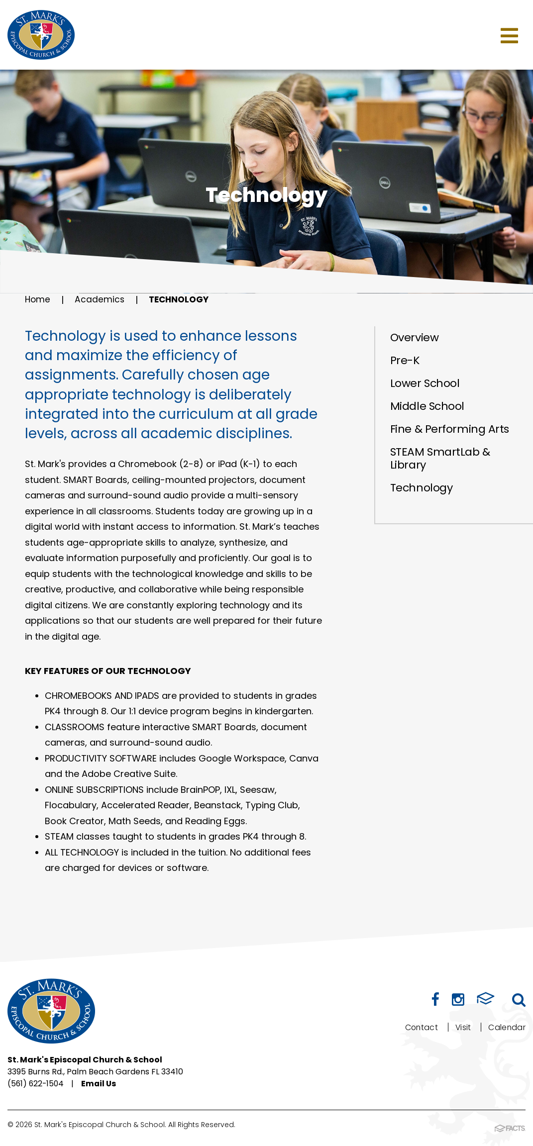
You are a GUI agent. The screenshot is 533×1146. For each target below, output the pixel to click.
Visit (462, 1027)
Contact (420, 1027)
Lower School (425, 383)
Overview (414, 337)
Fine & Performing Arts (449, 429)
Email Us (101, 1083)
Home (38, 299)
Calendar (507, 1027)
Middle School (427, 406)
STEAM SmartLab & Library (440, 458)
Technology (182, 299)
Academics (101, 299)
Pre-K (405, 360)
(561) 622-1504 (36, 1083)
